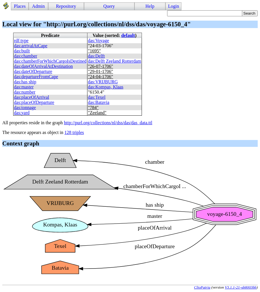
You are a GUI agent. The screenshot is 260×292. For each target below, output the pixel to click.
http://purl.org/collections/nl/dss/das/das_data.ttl (108, 122)
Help (149, 6)
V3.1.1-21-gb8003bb (240, 287)
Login (173, 6)
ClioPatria (202, 287)
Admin (38, 6)
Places (20, 6)
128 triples (74, 132)
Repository (66, 6)
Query (109, 6)
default (128, 35)
